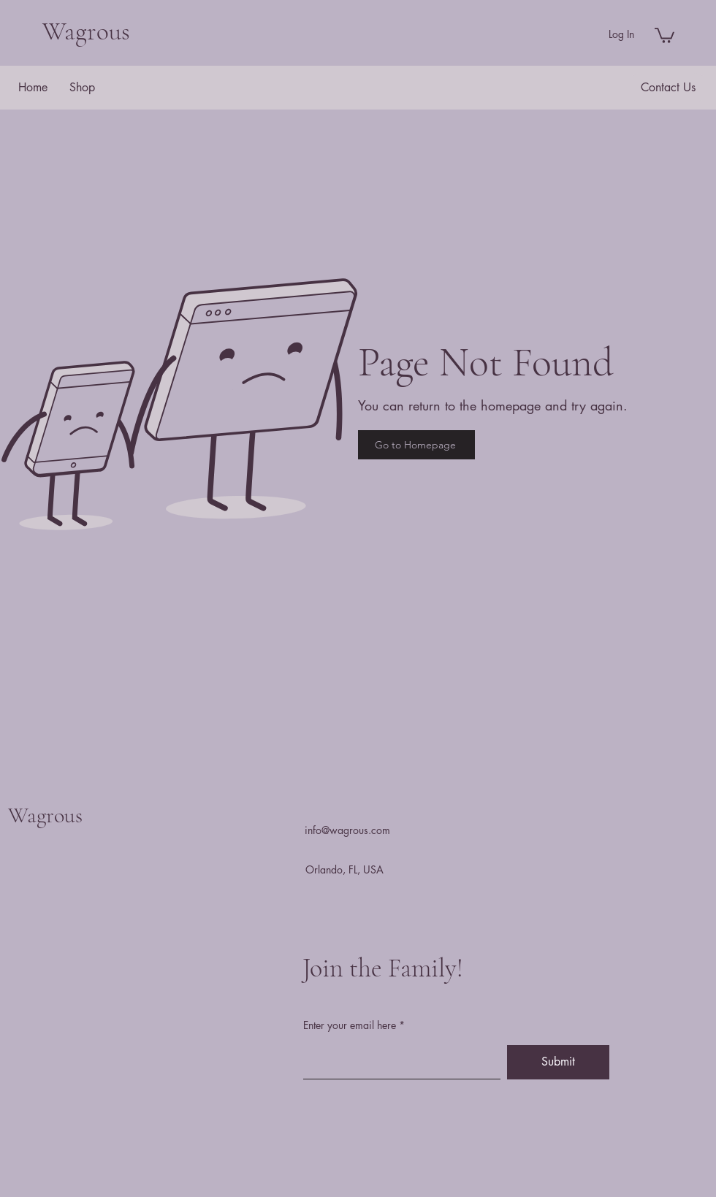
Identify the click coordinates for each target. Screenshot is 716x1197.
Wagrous (86, 31)
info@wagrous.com (347, 830)
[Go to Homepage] (416, 444)
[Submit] (558, 1062)
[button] (664, 34)
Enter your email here (349, 1025)
